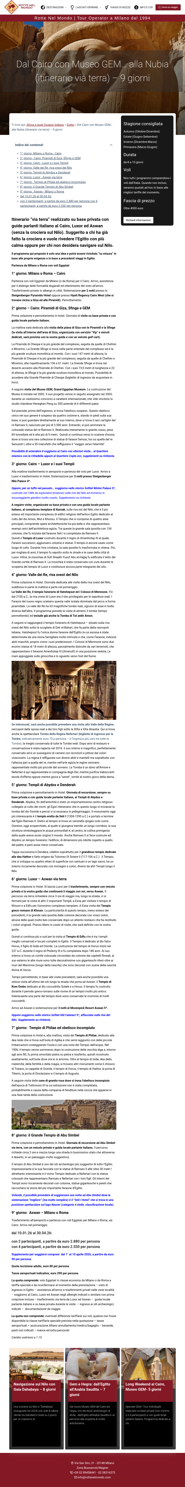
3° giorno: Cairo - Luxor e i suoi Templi (44, 147)
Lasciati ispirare (86, 7)
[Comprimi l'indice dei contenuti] (111, 129)
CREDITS (92, 1482)
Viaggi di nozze (118, 7)
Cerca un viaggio (168, 7)
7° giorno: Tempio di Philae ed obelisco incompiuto (53, 166)
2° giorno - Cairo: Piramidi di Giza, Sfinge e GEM (50, 142)
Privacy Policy (58, 1478)
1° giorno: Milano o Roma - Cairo (40, 137)
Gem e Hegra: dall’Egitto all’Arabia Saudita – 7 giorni (90, 1371)
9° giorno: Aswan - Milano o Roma (42, 175)
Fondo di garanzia (89, 1478)
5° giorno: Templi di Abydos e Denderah (45, 156)
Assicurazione (106, 1478)
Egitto (70, 108)
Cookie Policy (72, 1478)
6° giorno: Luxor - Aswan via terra (41, 161)
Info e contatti (149, 7)
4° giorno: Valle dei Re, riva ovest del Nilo (46, 151)
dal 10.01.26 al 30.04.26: (36, 180)
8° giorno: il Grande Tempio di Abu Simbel (46, 170)
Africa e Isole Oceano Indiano (45, 108)
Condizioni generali (124, 1478)
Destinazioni (54, 7)
